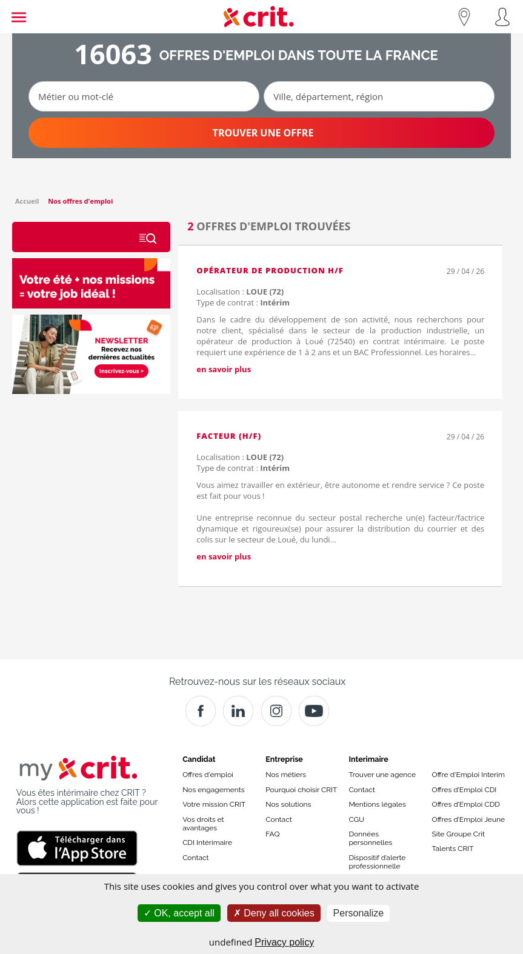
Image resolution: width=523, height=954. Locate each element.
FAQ (272, 834)
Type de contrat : (243, 302)
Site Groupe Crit (458, 834)
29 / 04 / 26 (465, 271)
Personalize (358, 913)
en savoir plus (223, 369)
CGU (356, 819)
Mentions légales (376, 804)
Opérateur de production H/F (270, 270)
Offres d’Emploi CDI (464, 790)
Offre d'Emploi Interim (468, 774)
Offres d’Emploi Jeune (468, 819)
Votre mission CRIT (213, 804)
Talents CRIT (453, 848)
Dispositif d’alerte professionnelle (376, 861)
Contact (195, 857)
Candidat (198, 759)
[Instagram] (276, 711)
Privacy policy (284, 942)
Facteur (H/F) (228, 435)
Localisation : (240, 291)
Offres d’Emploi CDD (466, 804)
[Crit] (238, 711)
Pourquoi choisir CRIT (301, 790)
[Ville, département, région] (379, 96)
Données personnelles (370, 838)
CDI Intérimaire (207, 842)
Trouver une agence (382, 774)
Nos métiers (285, 774)
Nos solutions (288, 804)
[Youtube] (314, 711)
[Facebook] (200, 711)
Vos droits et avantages (203, 823)
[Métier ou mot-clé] (143, 96)
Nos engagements (213, 790)
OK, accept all (179, 913)
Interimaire (368, 759)
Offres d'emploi (207, 774)
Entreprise (284, 759)
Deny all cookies (274, 913)
